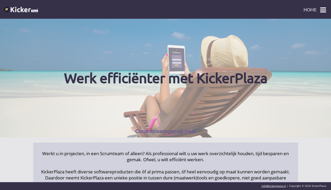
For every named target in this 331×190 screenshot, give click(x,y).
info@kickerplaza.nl (273, 186)
